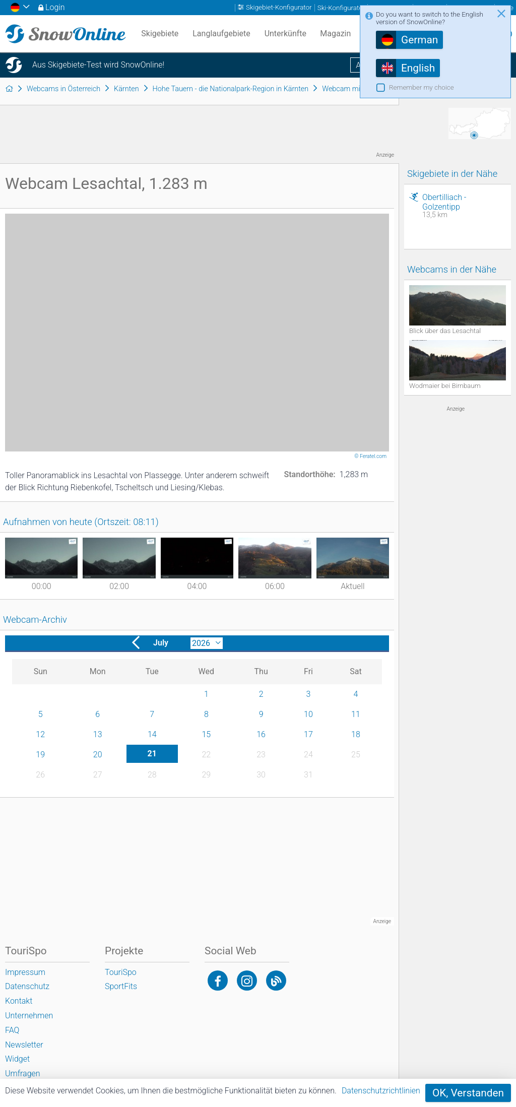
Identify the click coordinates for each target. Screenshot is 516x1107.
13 (97, 734)
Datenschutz (27, 986)
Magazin (335, 33)
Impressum (25, 972)
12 (40, 734)
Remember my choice (421, 87)
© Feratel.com (371, 456)
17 (308, 734)
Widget (17, 1059)
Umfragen (22, 1073)
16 (261, 734)
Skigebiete (159, 33)
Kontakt (18, 1001)
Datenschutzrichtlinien (381, 1090)
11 (355, 714)
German (419, 40)
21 (152, 753)
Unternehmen (29, 1015)
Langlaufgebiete (221, 33)
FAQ (12, 1030)
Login (55, 7)
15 (206, 734)
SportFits (121, 986)
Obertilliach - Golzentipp (464, 205)
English (418, 68)
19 (40, 754)
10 (308, 714)
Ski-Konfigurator (341, 8)
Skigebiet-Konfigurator (279, 8)
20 (97, 754)
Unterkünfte (285, 33)
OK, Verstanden (468, 1093)
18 (355, 734)
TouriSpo (121, 972)
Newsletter (24, 1045)
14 (152, 734)
